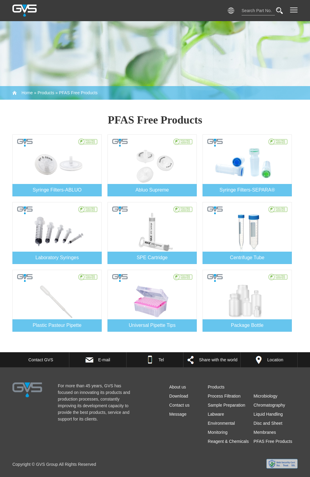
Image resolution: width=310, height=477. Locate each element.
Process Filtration (224, 396)
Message (177, 414)
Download (178, 396)
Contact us (179, 405)
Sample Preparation (226, 405)
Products (46, 92)
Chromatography (269, 405)
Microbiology (266, 396)
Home (27, 92)
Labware (216, 414)
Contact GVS (40, 359)
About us (177, 387)
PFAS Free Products (78, 92)
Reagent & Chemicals (228, 441)
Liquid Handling (268, 414)
